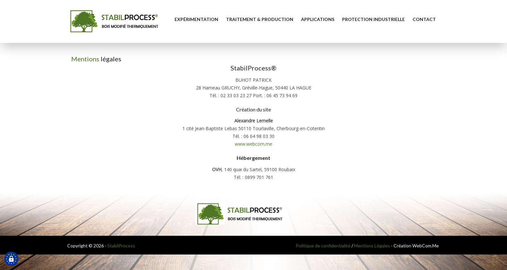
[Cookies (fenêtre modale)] (11, 259)
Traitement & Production (259, 19)
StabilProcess (121, 245)
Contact (424, 19)
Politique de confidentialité (323, 245)
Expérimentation (196, 19)
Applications (317, 19)
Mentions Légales (372, 245)
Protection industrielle (373, 19)
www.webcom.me (253, 144)
